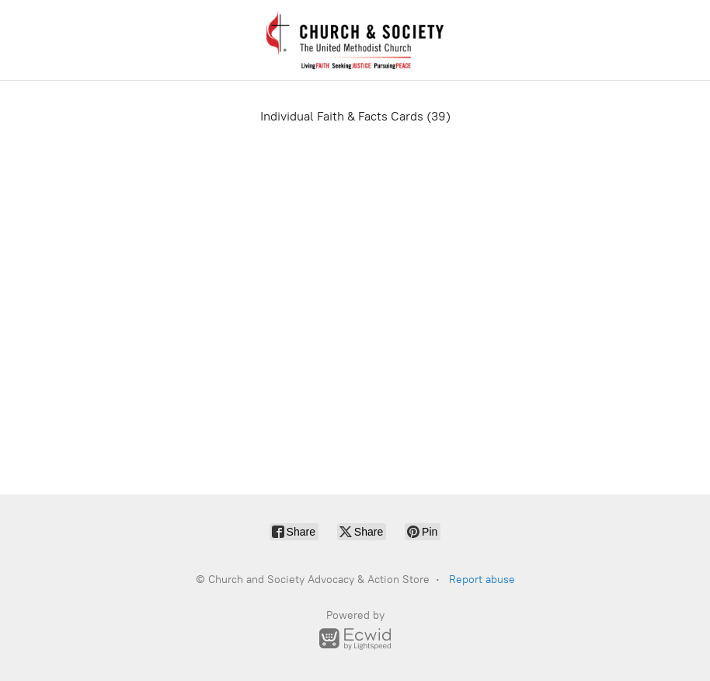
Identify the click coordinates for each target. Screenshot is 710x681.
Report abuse (482, 579)
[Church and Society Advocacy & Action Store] (354, 40)
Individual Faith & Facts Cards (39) (355, 116)
